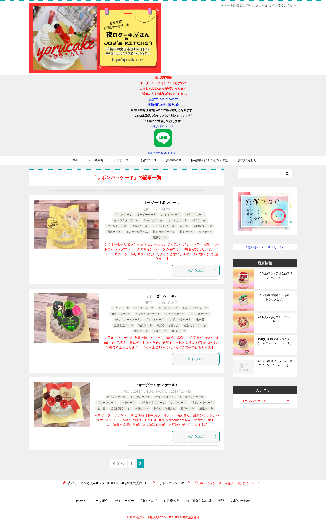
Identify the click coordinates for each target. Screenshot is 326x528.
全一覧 (184, 226)
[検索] (265, 173)
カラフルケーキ (194, 214)
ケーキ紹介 (96, 160)
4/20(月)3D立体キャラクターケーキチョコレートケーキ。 (275, 341)
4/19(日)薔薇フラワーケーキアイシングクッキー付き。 (275, 363)
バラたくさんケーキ (152, 402)
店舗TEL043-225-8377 (163, 99)
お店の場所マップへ (163, 126)
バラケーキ (199, 220)
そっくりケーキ (177, 220)
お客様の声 (174, 160)
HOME (74, 160)
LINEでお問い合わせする (163, 142)
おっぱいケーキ (170, 214)
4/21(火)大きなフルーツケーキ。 (275, 319)
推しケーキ (187, 231)
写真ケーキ (114, 231)
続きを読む (202, 270)
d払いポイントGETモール (264, 247)
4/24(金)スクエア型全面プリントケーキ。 (275, 275)
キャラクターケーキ (126, 220)
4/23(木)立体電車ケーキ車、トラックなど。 (275, 297)
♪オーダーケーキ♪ (162, 296)
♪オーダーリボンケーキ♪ (157, 385)
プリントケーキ (116, 226)
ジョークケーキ (153, 220)
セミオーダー (122, 160)
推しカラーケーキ (164, 231)
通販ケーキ (160, 237)
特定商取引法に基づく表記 (210, 160)
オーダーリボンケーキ (161, 203)
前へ (120, 464)
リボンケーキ (140, 226)
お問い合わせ (247, 160)
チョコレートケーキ (127, 319)
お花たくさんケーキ (195, 308)
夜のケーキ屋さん (137, 231)
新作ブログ (149, 160)
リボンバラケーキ (164, 226)
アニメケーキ (123, 214)
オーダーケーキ (146, 214)
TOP (108, 483)
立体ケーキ (205, 231)
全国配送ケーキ (202, 226)
